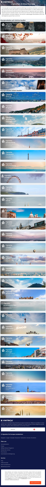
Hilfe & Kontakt (4, 462)
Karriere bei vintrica (5, 450)
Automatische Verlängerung (8, 453)
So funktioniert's (5, 444)
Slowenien (17, 437)
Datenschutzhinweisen (22, 477)
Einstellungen (24, 478)
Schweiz (29, 437)
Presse (2, 446)
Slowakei (12, 437)
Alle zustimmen (35, 482)
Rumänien (33, 437)
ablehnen (10, 478)
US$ (13, 429)
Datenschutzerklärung (14, 479)
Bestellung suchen (5, 466)
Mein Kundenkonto (5, 464)
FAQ (2, 460)
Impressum (7, 479)
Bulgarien (3, 437)
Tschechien (23, 437)
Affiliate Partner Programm (7, 448)
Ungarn (8, 437)
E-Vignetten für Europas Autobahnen (12, 434)
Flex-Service (4, 452)
